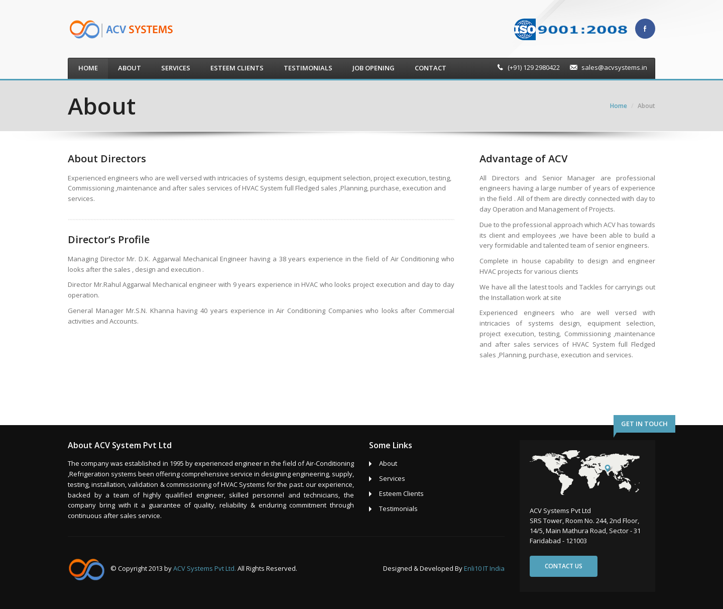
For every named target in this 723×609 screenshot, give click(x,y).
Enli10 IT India (484, 568)
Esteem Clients (237, 67)
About (129, 67)
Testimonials (308, 67)
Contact (430, 67)
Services (175, 67)
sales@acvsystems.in (614, 67)
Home (88, 67)
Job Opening (373, 67)
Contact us (563, 566)
